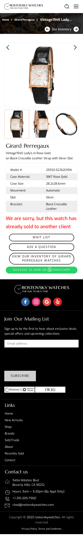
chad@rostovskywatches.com (33, 505)
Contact (10, 460)
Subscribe (20, 376)
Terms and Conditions (49, 528)
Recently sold (14, 453)
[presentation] (37, 359)
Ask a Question (41, 247)
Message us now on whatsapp (41, 269)
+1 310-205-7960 (24, 498)
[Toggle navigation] (76, 6)
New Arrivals (14, 420)
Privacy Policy (29, 528)
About (9, 447)
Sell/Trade (12, 440)
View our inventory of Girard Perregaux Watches (41, 258)
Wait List (41, 237)
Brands (9, 434)
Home (5, 19)
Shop (8, 427)
